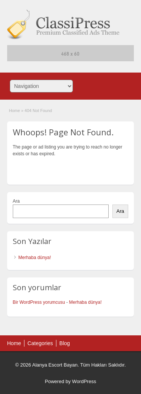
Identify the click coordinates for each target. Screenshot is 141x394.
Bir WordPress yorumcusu (39, 302)
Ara (16, 201)
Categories (40, 343)
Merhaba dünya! (34, 257)
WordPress (84, 381)
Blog (64, 343)
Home (14, 110)
